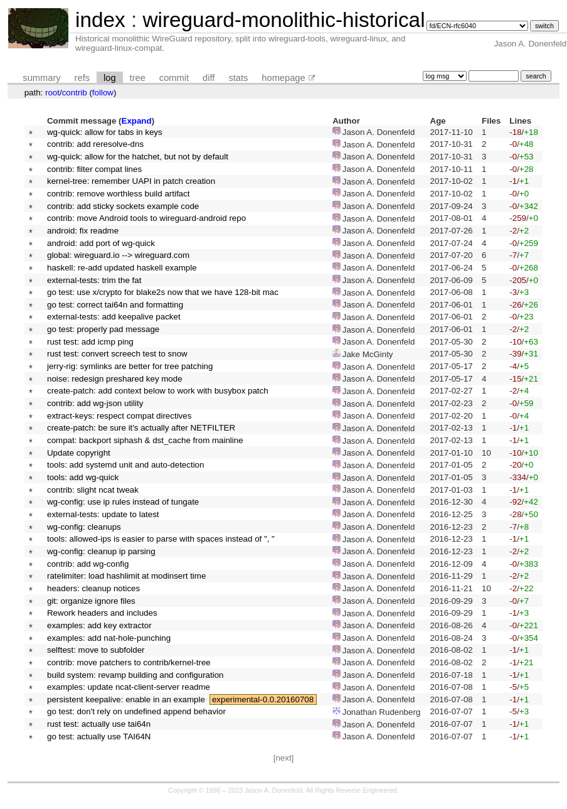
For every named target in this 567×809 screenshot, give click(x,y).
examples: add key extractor (99, 625)
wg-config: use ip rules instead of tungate (123, 501)
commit (174, 78)
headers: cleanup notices (93, 588)
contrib (74, 92)
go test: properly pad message (103, 329)
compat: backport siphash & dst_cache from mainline (145, 440)
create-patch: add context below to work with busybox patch (157, 390)
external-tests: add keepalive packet (114, 316)
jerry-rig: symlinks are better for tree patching (130, 366)
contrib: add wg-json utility (95, 403)
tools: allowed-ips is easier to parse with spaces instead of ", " (161, 539)
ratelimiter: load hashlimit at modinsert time (126, 576)
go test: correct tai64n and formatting (115, 304)
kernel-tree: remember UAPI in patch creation (131, 181)
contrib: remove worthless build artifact (118, 193)
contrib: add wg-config (88, 564)
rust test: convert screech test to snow (117, 353)
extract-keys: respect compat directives (119, 416)
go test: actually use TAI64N (99, 736)
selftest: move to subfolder (96, 650)
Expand (137, 121)
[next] (283, 758)
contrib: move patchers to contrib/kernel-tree (129, 662)
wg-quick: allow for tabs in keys (104, 132)
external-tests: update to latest (103, 514)
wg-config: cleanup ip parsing (101, 551)
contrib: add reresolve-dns (95, 144)
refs (82, 78)
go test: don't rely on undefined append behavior (136, 711)
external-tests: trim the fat (94, 280)
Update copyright (78, 453)
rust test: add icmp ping (90, 341)
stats (238, 78)
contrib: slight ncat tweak (93, 490)
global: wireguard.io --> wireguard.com (118, 255)
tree (138, 78)
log (109, 78)
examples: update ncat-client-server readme (128, 687)
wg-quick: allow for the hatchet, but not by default (137, 156)
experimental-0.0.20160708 (263, 699)
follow (103, 92)
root (52, 92)
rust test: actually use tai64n (99, 724)
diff (209, 78)
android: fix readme (83, 230)
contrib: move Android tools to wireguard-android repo (146, 218)
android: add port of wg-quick (101, 243)
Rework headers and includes (102, 613)
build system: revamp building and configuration (135, 675)
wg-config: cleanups (84, 527)
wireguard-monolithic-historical (283, 19)
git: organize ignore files (91, 601)
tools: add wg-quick (83, 477)
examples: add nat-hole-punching (109, 638)
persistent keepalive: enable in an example (126, 699)
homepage (283, 78)
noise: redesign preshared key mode (115, 378)
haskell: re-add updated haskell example (122, 267)
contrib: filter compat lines (94, 169)
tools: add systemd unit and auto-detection (125, 464)
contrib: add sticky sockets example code (123, 206)
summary (41, 78)
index (100, 19)
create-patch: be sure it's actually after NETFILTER (141, 427)
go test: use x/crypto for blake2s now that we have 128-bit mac (162, 292)
